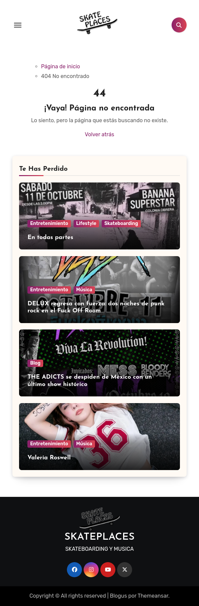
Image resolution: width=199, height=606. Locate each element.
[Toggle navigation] (17, 25)
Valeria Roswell (49, 458)
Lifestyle (86, 223)
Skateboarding (121, 223)
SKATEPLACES (100, 537)
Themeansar (152, 596)
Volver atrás (99, 134)
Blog (35, 363)
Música (84, 290)
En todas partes (50, 237)
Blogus (118, 596)
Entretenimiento (49, 223)
